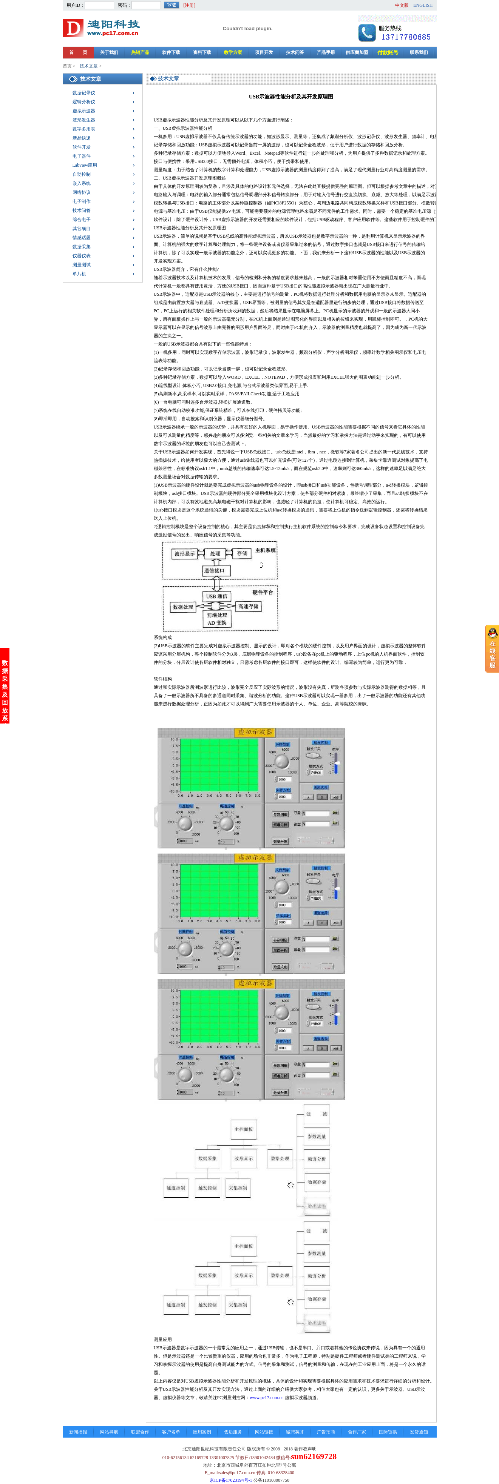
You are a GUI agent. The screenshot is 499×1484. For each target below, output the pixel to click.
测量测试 (82, 264)
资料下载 (202, 52)
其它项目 (82, 228)
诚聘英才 (295, 1432)
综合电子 (82, 219)
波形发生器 (84, 120)
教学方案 (233, 52)
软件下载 (171, 52)
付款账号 (388, 52)
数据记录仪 (84, 92)
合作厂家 (357, 1432)
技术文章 (89, 66)
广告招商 (326, 1432)
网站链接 (264, 1432)
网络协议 (82, 192)
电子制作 (82, 201)
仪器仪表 (82, 255)
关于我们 (109, 52)
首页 (67, 66)
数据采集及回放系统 (5, 578)
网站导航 (109, 1432)
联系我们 (419, 52)
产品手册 (326, 52)
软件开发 (82, 147)
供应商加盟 (357, 52)
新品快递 (82, 138)
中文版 (402, 5)
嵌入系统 (82, 183)
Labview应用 (85, 165)
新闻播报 (78, 1432)
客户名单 (171, 1432)
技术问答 (295, 52)
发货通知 (419, 1432)
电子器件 (82, 156)
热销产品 (140, 52)
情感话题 (82, 237)
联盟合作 (140, 1432)
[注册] (189, 5)
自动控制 (82, 174)
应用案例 (202, 1432)
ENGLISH (423, 5)
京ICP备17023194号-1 (231, 1480)
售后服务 (233, 1432)
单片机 (79, 274)
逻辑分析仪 (84, 101)
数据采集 (82, 246)
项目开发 (264, 52)
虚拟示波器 (84, 111)
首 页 (78, 52)
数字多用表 (84, 129)
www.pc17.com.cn (267, 1397)
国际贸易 (388, 1432)
